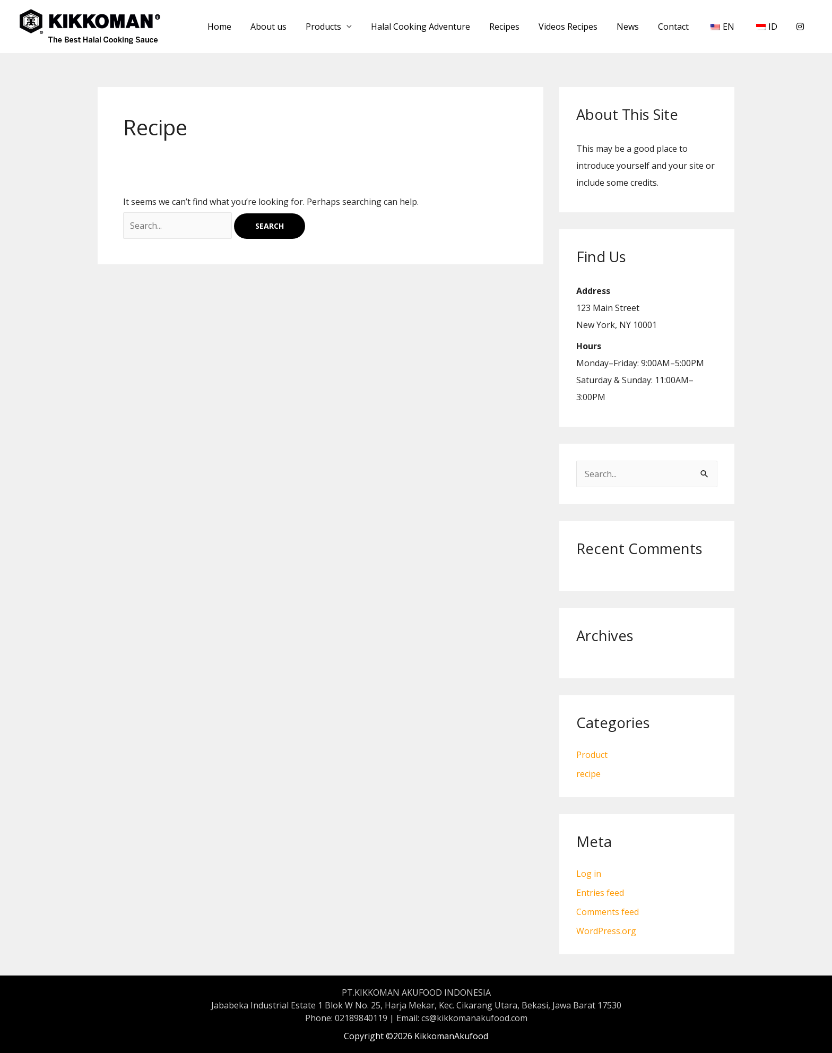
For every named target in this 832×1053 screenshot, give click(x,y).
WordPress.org (606, 931)
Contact (680, 26)
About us (289, 26)
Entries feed (600, 893)
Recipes (518, 26)
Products (341, 26)
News (637, 26)
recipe (588, 774)
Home (242, 26)
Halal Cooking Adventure (436, 26)
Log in (588, 873)
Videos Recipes (579, 26)
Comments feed (607, 912)
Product (592, 755)
